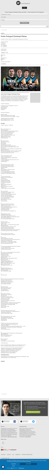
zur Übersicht (4, 394)
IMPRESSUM (17, 454)
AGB (13, 454)
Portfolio (2, 33)
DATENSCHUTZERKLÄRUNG (27, 454)
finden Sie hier (28, 436)
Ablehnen (13, 466)
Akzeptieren (27, 466)
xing (1, 59)
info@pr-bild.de (3, 49)
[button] (24, 14)
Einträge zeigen (24, 22)
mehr (41, 466)
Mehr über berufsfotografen (12, 436)
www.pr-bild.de (3, 50)
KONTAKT (9, 454)
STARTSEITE (3, 454)
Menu (24, 7)
